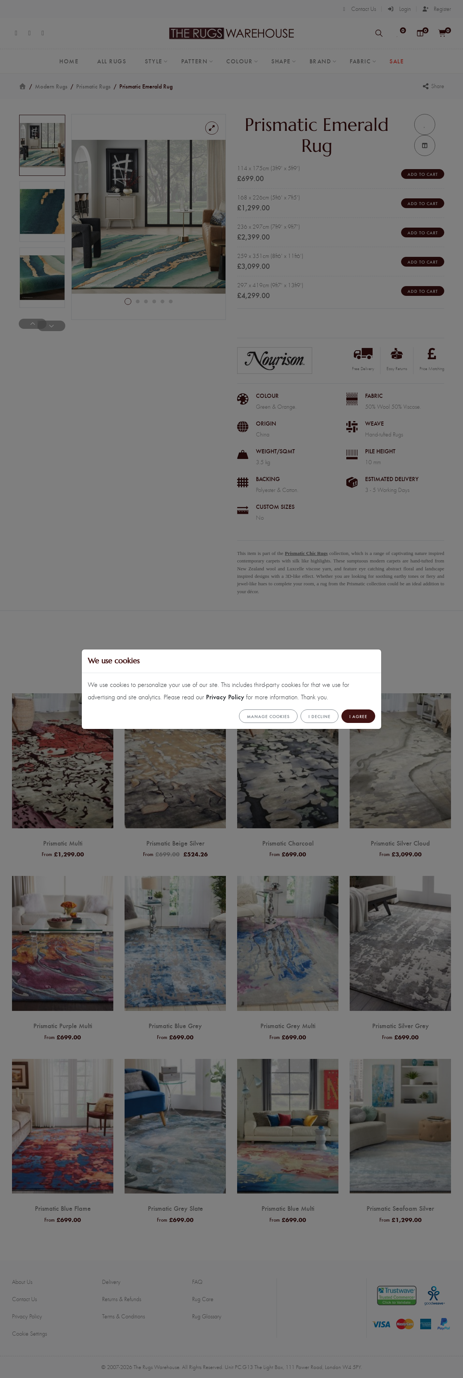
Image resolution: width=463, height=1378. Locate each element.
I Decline (319, 716)
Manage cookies (268, 716)
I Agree (358, 716)
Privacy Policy (225, 696)
